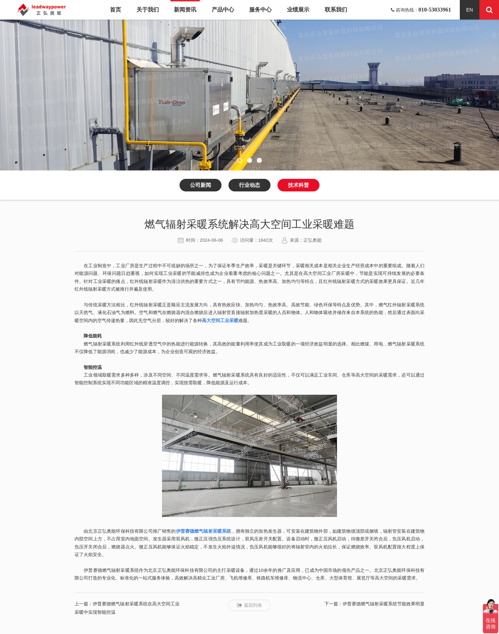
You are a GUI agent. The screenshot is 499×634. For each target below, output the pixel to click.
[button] (240, 160)
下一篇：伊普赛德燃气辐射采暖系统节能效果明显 (374, 603)
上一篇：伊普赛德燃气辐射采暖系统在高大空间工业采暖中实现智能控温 (127, 608)
